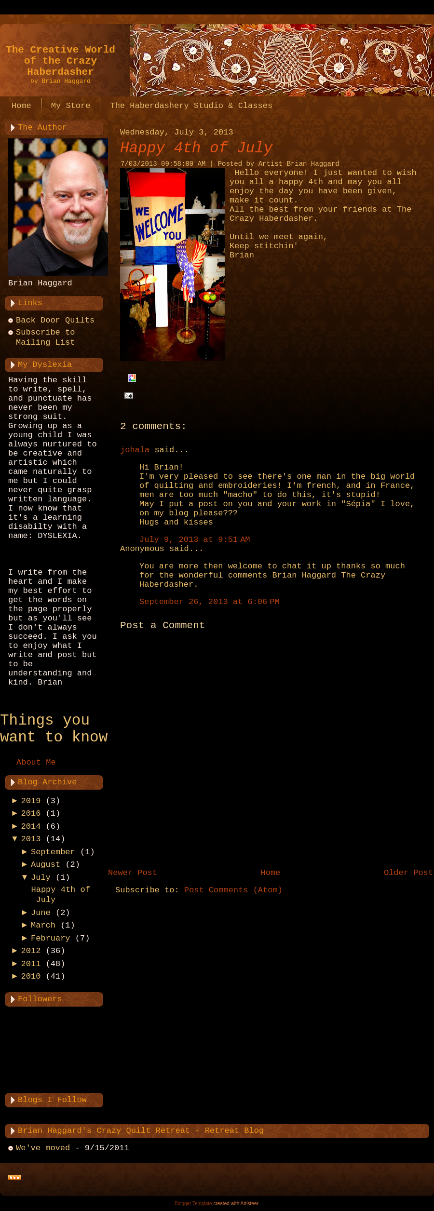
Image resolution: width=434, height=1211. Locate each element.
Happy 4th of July (196, 148)
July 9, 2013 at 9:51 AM (194, 539)
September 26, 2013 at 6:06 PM (209, 601)
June (41, 912)
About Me (36, 762)
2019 (31, 801)
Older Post (408, 872)
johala (134, 450)
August (45, 864)
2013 (31, 839)
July (41, 877)
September (53, 852)
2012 (31, 950)
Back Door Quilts (55, 320)
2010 (31, 976)
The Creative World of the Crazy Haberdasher (60, 61)
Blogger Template (193, 1203)
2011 (31, 964)
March (43, 925)
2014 (31, 826)
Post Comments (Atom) (233, 890)
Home (271, 872)
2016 (31, 813)
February (50, 938)
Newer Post (132, 872)
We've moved (43, 1148)
